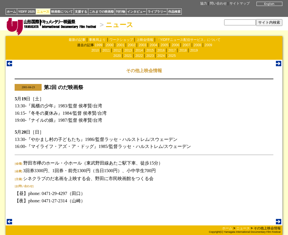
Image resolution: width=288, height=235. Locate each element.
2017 (172, 50)
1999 (98, 45)
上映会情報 (144, 40)
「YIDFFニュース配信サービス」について (188, 40)
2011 (106, 50)
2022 (139, 56)
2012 (117, 50)
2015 (150, 50)
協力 (203, 3)
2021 (128, 56)
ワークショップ (121, 40)
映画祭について (62, 11)
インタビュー (136, 11)
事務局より (97, 40)
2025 (172, 56)
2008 (197, 45)
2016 (161, 50)
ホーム (11, 11)
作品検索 (174, 11)
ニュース (43, 11)
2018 (183, 50)
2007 (186, 45)
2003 (142, 45)
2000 (109, 45)
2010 (95, 50)
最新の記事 (77, 40)
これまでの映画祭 (101, 11)
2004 (153, 45)
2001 (120, 45)
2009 (208, 45)
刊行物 (120, 11)
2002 (131, 45)
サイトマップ (240, 3)
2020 (117, 56)
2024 (161, 56)
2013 (128, 50)
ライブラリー (157, 11)
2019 (194, 50)
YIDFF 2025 (26, 11)
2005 (164, 45)
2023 (150, 56)
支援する (81, 11)
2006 (175, 45)
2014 (139, 50)
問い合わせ (218, 3)
